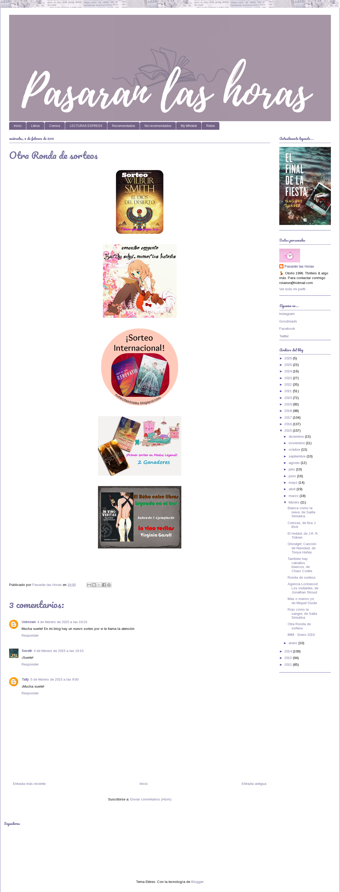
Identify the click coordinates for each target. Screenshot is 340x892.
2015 (289, 430)
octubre (295, 449)
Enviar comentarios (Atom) (150, 799)
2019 (289, 404)
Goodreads (288, 321)
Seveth (27, 651)
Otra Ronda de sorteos (299, 626)
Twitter (284, 336)
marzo (294, 496)
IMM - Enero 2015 (301, 635)
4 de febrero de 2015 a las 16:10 (62, 622)
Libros (35, 126)
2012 (289, 665)
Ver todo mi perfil (292, 289)
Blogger (197, 882)
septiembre (298, 456)
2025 (289, 365)
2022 (289, 384)
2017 (289, 417)
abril (292, 489)
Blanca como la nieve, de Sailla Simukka (301, 512)
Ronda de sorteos (302, 577)
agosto (295, 463)
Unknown (29, 622)
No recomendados (158, 126)
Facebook (287, 329)
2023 (289, 378)
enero (293, 643)
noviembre (297, 443)
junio (293, 476)
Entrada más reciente (29, 784)
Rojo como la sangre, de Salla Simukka (302, 613)
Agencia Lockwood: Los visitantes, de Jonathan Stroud (303, 588)
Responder (30, 635)
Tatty (25, 679)
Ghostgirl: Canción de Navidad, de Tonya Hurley (302, 548)
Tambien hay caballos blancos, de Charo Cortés (300, 565)
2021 (289, 391)
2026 (289, 358)
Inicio (17, 126)
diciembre (297, 436)
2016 (289, 424)
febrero (294, 502)
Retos (210, 126)
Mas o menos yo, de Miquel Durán (302, 601)
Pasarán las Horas (299, 266)
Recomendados (123, 126)
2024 (289, 371)
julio (292, 469)
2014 (289, 651)
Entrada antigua (254, 784)
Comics (54, 126)
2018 (289, 411)
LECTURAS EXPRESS (86, 126)
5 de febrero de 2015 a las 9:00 (54, 679)
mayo (294, 482)
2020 (289, 398)
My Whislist (189, 126)
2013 (289, 658)
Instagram (287, 314)
